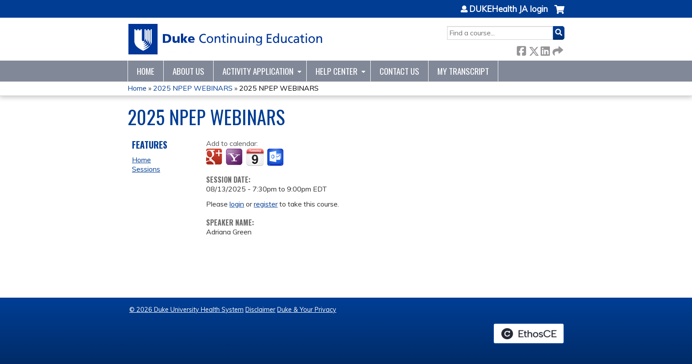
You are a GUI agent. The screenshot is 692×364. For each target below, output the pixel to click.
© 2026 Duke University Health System (186, 310)
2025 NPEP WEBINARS (193, 88)
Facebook (521, 49)
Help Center (336, 71)
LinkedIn (545, 49)
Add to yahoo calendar (235, 157)
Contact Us (399, 71)
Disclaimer (260, 310)
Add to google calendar (215, 157)
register (266, 203)
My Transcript (463, 71)
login (236, 203)
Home (145, 71)
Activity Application (257, 71)
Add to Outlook (276, 157)
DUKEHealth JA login (508, 9)
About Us (188, 71)
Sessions (146, 169)
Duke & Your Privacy (306, 310)
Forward (557, 49)
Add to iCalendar (255, 157)
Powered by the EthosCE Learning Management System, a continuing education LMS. (528, 333)
